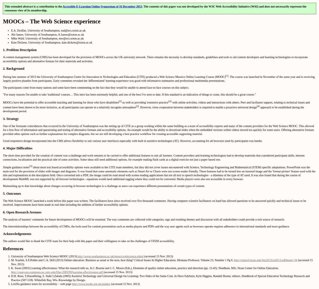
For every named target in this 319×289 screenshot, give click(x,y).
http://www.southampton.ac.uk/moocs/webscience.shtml (110, 256)
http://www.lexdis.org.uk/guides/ (91, 284)
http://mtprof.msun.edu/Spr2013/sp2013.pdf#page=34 (265, 260)
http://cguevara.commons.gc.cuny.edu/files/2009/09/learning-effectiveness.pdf (57, 272)
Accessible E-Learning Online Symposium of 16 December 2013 (102, 6)
